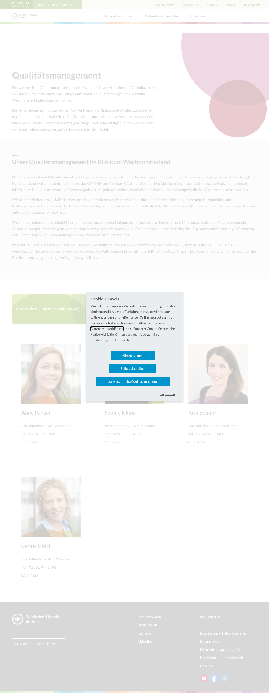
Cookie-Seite (156, 329)
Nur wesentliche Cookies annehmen (133, 381)
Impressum (167, 394)
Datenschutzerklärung (107, 329)
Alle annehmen (133, 355)
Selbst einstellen (133, 368)
